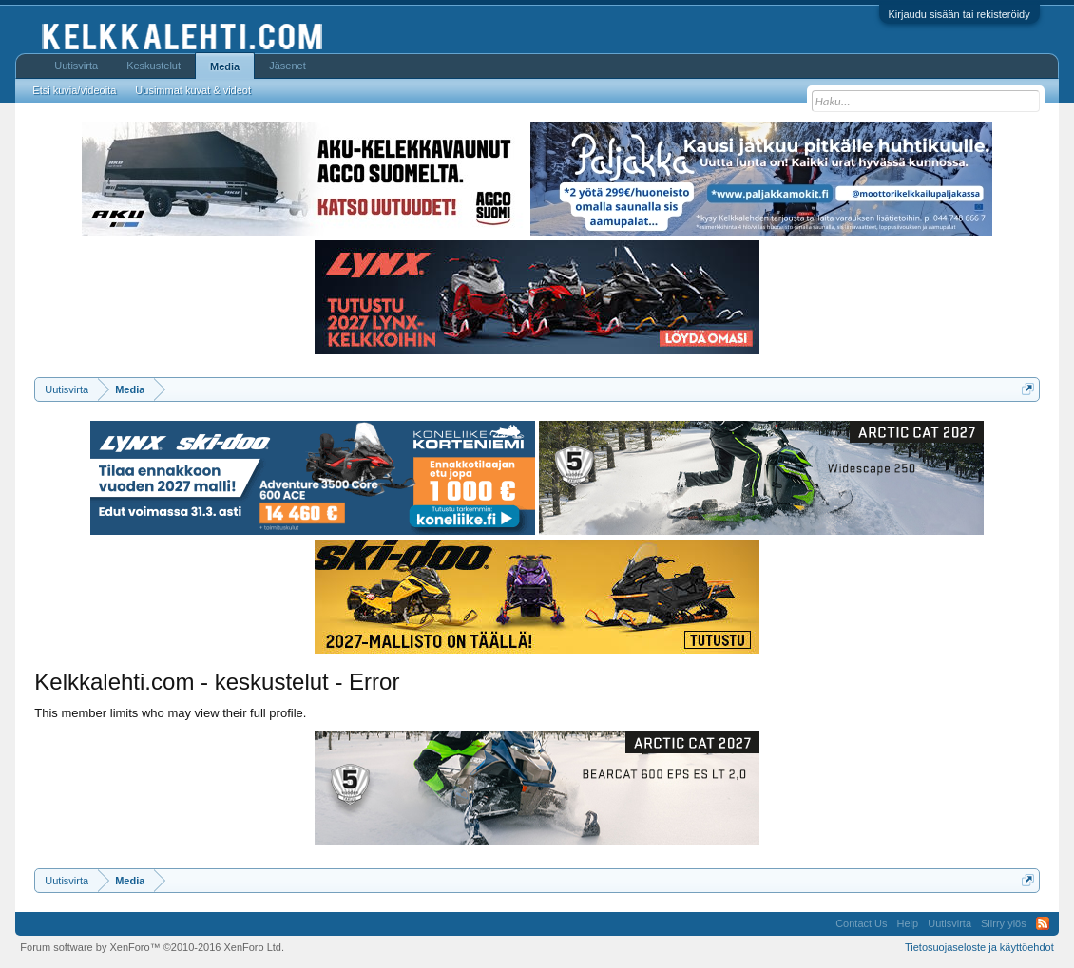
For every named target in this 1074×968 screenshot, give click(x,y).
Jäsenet (287, 65)
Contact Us (861, 923)
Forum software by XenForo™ (152, 947)
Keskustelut (153, 65)
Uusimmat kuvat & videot (193, 90)
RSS (1042, 923)
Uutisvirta (76, 65)
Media (225, 66)
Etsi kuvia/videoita (74, 90)
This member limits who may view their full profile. (170, 713)
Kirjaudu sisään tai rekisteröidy (959, 14)
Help (908, 923)
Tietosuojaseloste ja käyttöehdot (979, 947)
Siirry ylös (1003, 923)
